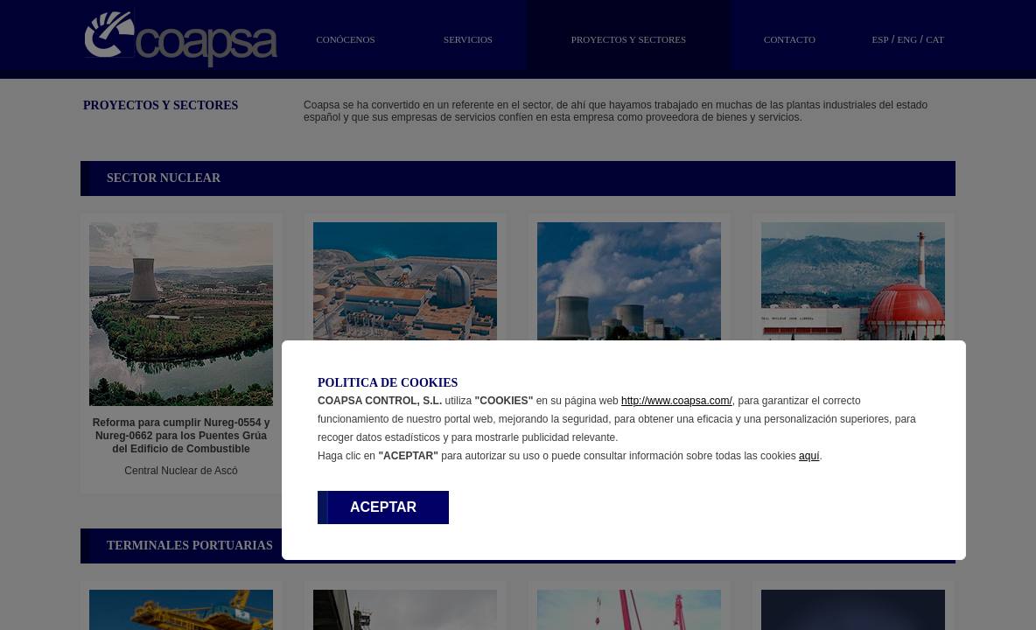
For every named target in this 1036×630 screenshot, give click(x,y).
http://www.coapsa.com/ (676, 401)
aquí (809, 456)
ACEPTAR (383, 507)
